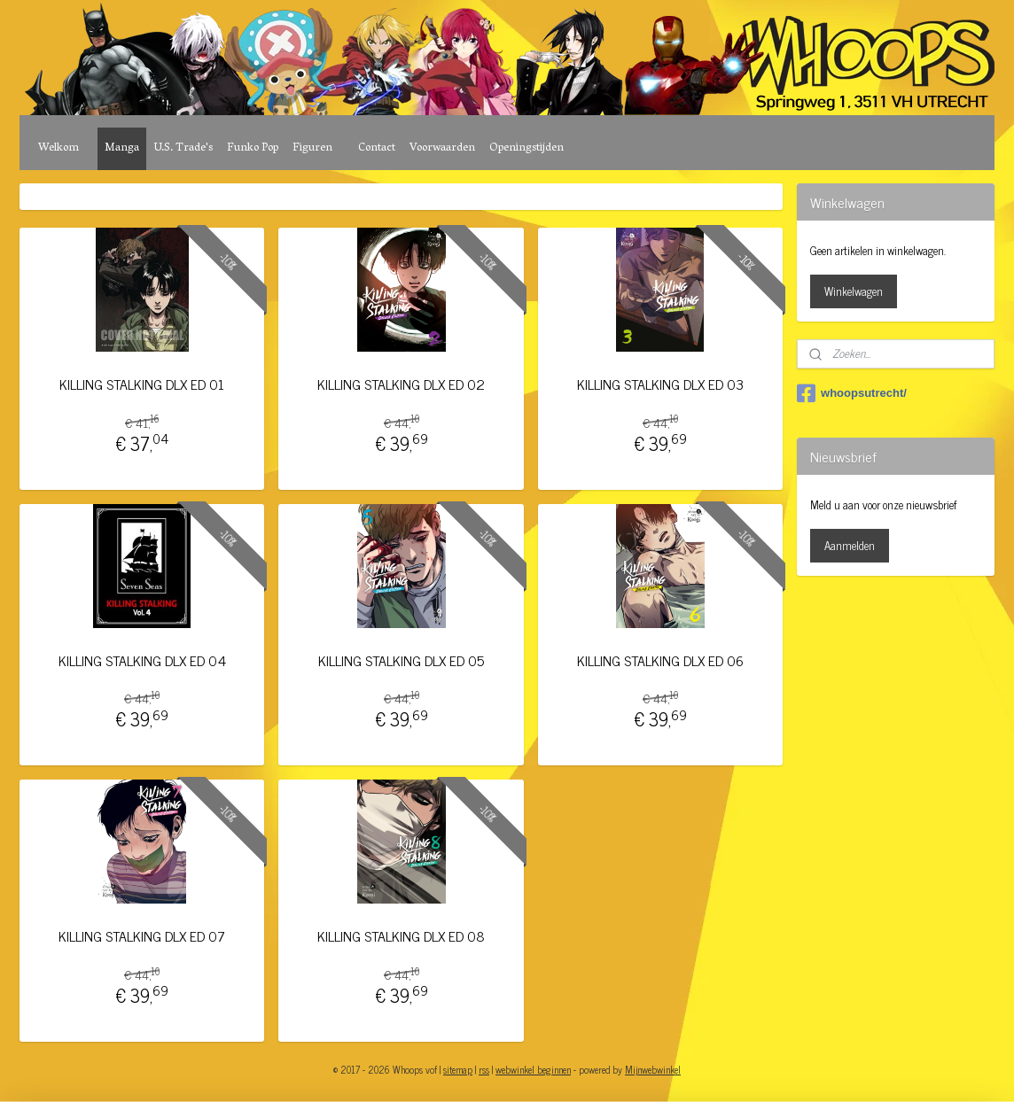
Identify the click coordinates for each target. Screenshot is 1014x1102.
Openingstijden (526, 148)
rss (484, 1069)
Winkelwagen (853, 291)
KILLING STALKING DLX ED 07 (141, 936)
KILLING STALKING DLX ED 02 (401, 384)
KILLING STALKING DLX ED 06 (660, 660)
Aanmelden (849, 545)
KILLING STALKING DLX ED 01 (141, 384)
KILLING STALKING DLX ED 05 (401, 660)
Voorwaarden (442, 148)
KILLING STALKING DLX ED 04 (142, 660)
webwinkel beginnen (533, 1069)
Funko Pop (252, 148)
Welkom (58, 148)
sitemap (457, 1069)
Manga (122, 148)
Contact (376, 148)
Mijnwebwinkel (653, 1069)
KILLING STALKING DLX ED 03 (660, 384)
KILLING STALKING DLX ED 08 (401, 936)
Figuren (312, 148)
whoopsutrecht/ (852, 393)
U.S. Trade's (183, 148)
